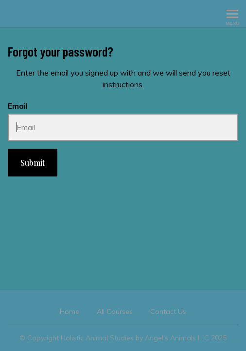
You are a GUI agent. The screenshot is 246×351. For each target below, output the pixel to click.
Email (18, 106)
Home (69, 311)
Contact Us (168, 311)
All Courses (115, 311)
